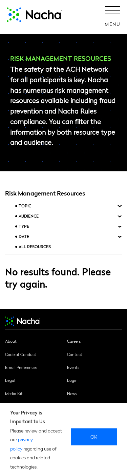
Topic (25, 205)
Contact (74, 354)
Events (73, 367)
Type (24, 226)
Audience (29, 216)
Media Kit (14, 393)
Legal (10, 380)
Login (72, 380)
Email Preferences (21, 367)
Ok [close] (94, 437)
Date (24, 236)
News (72, 393)
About (11, 341)
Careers (74, 341)
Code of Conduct (20, 354)
